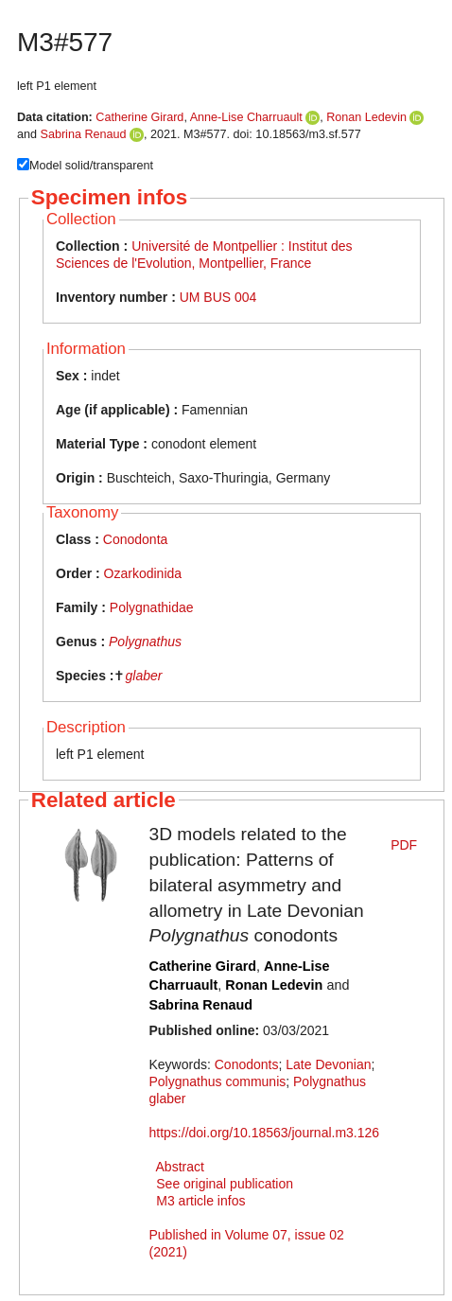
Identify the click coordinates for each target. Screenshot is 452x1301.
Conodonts (247, 1064)
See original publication (224, 1183)
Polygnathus (145, 641)
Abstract (180, 1166)
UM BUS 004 (218, 297)
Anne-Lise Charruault (246, 117)
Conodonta (135, 539)
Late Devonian (328, 1064)
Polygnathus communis (218, 1081)
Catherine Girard (139, 117)
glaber (143, 675)
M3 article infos (200, 1200)
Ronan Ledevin (366, 117)
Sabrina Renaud (84, 134)
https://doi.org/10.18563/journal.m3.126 (264, 1132)
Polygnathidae (152, 607)
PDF (404, 845)
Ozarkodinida (143, 573)
